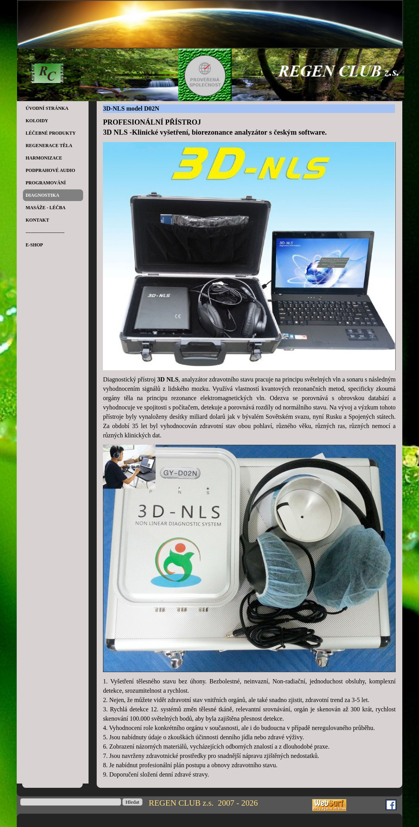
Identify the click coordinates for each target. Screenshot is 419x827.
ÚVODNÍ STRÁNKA (47, 108)
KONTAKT (37, 220)
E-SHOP (34, 245)
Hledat (132, 802)
